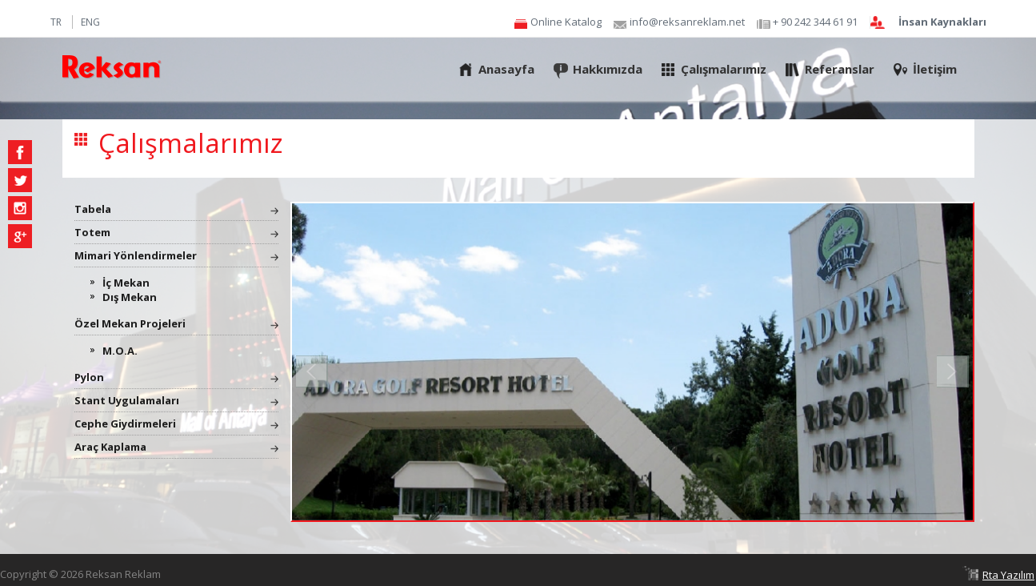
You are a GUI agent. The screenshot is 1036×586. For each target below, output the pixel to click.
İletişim (935, 69)
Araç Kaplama (110, 447)
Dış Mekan (129, 297)
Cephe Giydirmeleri (125, 423)
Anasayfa (506, 69)
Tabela (92, 209)
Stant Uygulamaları (126, 400)
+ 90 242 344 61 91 (815, 22)
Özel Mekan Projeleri (130, 323)
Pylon (89, 377)
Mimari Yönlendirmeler (135, 255)
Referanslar (839, 69)
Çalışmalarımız (723, 69)
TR (56, 22)
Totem (92, 232)
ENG (90, 22)
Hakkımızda (607, 69)
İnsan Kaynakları (942, 22)
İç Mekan (126, 282)
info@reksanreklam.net (687, 22)
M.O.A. (120, 350)
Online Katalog (566, 22)
